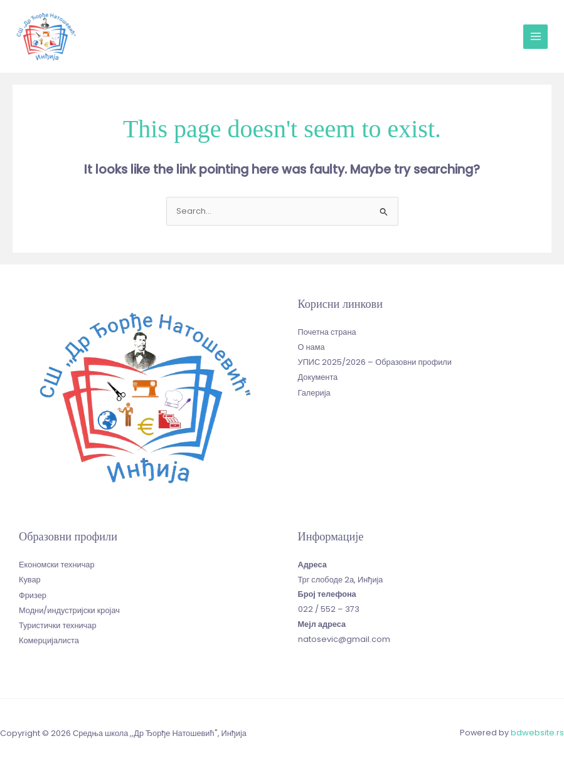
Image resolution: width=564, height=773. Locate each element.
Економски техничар (56, 563)
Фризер (32, 592)
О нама (311, 345)
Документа (318, 375)
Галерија (314, 389)
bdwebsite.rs (537, 732)
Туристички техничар (57, 623)
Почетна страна (327, 330)
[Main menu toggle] (535, 36)
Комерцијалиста (49, 638)
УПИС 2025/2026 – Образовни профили (375, 360)
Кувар (30, 578)
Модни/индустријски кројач (69, 607)
